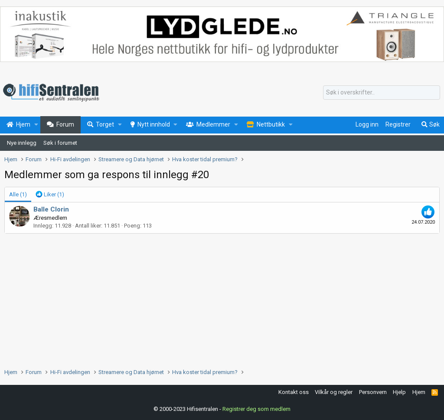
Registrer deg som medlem (256, 409)
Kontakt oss (293, 392)
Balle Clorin (51, 209)
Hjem (418, 392)
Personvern (373, 392)
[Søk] (381, 92)
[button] (36, 124)
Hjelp (399, 392)
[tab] (50, 194)
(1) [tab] (18, 194)
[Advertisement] (222, 298)
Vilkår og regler (334, 392)
